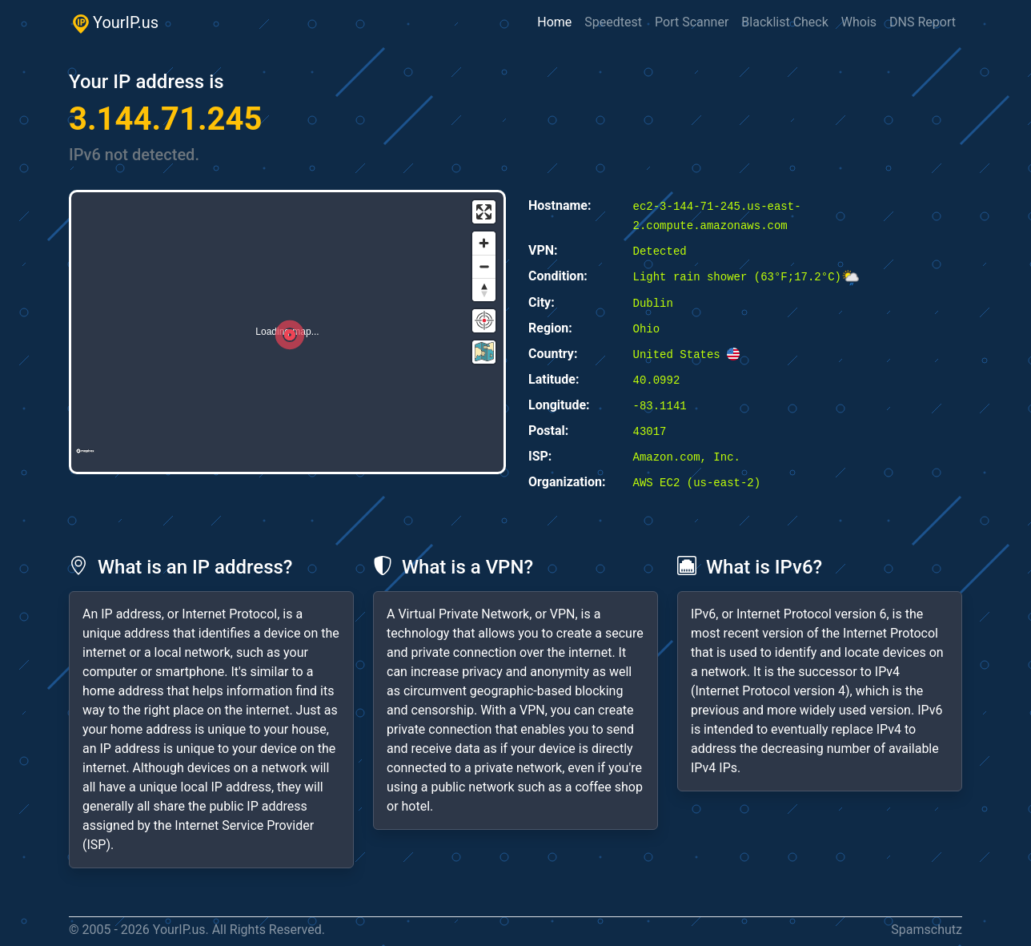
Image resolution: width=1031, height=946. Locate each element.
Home (554, 22)
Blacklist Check (784, 22)
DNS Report (922, 22)
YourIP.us (113, 23)
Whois (859, 22)
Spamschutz (926, 929)
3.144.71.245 (165, 119)
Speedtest (613, 22)
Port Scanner (691, 22)
